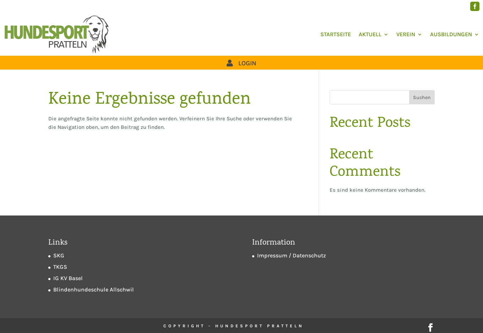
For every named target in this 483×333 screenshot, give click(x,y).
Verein (405, 34)
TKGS (60, 266)
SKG (58, 255)
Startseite (335, 34)
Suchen (422, 97)
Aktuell (370, 34)
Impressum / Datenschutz (291, 255)
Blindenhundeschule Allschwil (93, 289)
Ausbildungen (451, 34)
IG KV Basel (68, 278)
